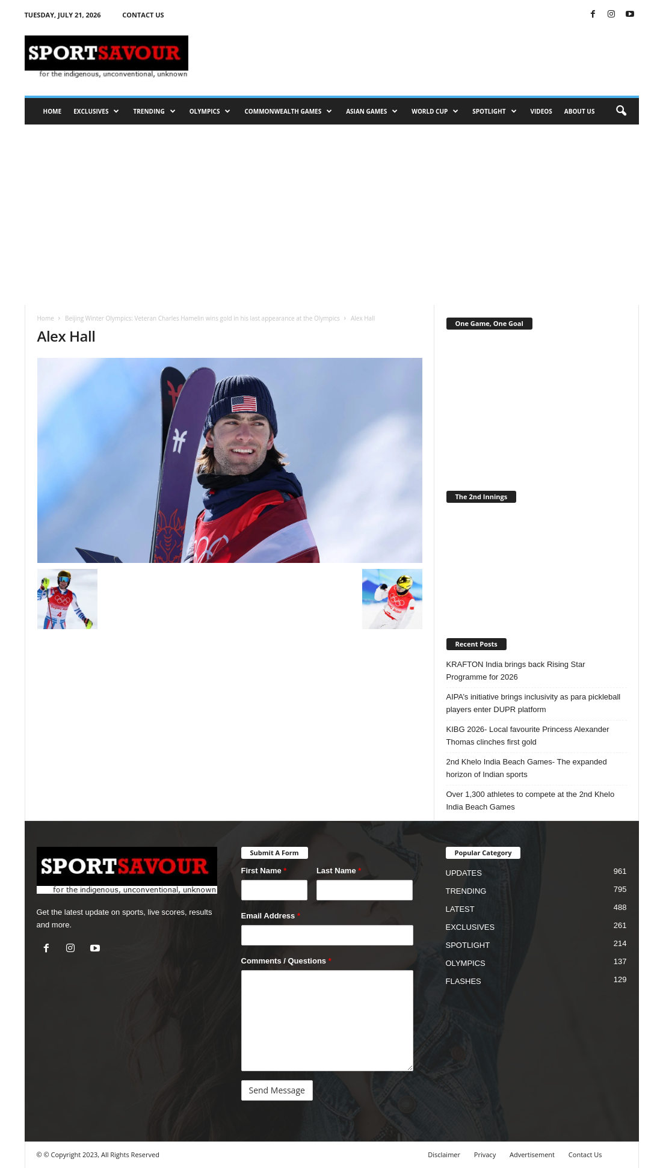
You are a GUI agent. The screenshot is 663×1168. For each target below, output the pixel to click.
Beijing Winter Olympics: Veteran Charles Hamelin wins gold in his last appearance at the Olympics (202, 318)
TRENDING (154, 111)
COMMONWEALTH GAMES (288, 111)
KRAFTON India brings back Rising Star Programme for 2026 (515, 670)
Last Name (338, 870)
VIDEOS (541, 111)
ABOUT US (579, 111)
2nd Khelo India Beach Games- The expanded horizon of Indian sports (526, 768)
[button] (621, 111)
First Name (264, 870)
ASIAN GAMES (372, 111)
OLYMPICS (210, 111)
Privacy (485, 1154)
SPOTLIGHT (494, 111)
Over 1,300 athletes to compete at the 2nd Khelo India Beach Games (530, 800)
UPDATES (464, 873)
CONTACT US (143, 14)
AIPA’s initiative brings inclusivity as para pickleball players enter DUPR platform (533, 703)
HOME (52, 111)
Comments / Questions (286, 960)
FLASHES (463, 981)
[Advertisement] (332, 215)
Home (45, 318)
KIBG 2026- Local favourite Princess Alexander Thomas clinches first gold (527, 735)
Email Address (271, 915)
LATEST (460, 909)
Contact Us (585, 1154)
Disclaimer (444, 1154)
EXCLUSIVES (96, 111)
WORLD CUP (435, 111)
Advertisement (532, 1154)
